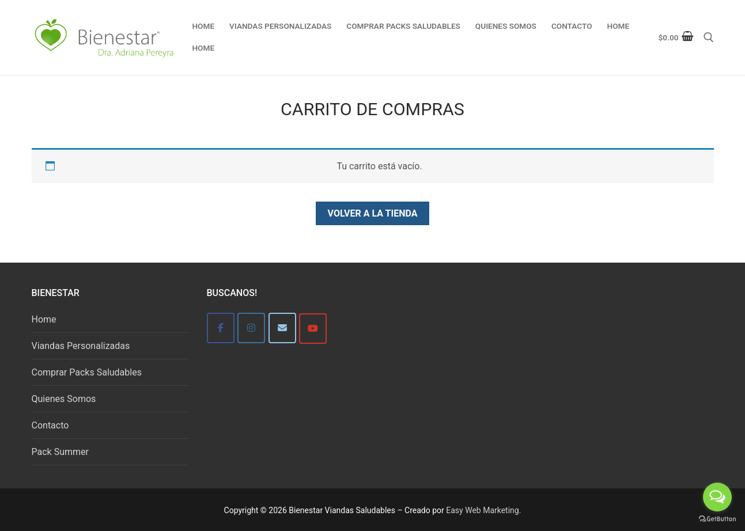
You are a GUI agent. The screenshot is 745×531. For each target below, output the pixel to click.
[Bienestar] (221, 328)
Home (44, 319)
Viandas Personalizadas (81, 345)
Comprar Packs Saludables (87, 372)
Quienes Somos (64, 398)
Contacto (50, 425)
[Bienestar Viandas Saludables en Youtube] (313, 328)
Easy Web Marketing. (483, 510)
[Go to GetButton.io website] (717, 519)
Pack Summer (60, 451)
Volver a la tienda (373, 213)
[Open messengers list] (717, 497)
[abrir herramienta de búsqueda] (709, 37)
